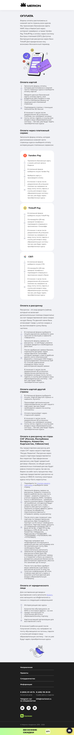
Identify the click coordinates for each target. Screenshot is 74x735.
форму (49, 595)
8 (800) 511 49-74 (27, 692)
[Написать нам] (69, 730)
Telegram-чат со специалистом (28, 700)
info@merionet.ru (43, 699)
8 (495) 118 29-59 (43, 692)
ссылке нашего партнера (37, 484)
